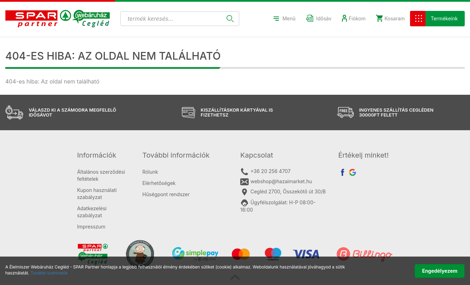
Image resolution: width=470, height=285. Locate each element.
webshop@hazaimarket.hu (276, 181)
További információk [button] (176, 155)
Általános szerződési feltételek (101, 175)
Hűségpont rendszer (166, 194)
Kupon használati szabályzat (97, 193)
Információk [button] (96, 155)
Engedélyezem (439, 271)
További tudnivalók (49, 273)
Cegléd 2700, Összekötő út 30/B (283, 191)
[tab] (104, 155)
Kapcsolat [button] (256, 155)
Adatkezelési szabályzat (92, 211)
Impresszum (91, 227)
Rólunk (150, 172)
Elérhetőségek (159, 183)
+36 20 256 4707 (265, 171)
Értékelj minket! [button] (363, 155)
